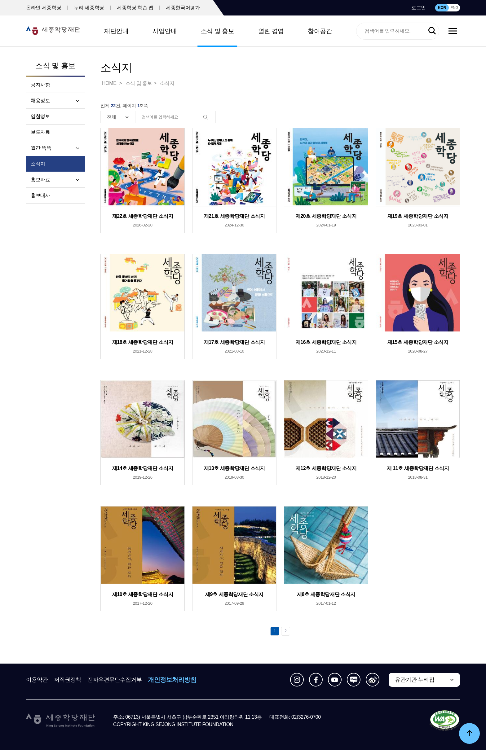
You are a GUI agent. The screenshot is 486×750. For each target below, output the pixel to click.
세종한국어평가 (183, 7)
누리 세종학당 (89, 7)
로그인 (418, 7)
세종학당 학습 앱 (135, 7)
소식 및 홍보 (217, 31)
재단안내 (116, 31)
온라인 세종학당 (43, 7)
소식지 (38, 163)
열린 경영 (271, 31)
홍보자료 (40, 179)
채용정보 (40, 100)
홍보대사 (40, 195)
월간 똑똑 (41, 148)
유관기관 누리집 (414, 680)
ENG (454, 8)
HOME (109, 83)
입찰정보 (40, 116)
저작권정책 (67, 679)
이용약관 (37, 679)
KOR (442, 8)
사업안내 (164, 31)
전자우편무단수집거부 (114, 679)
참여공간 (320, 31)
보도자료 (40, 132)
